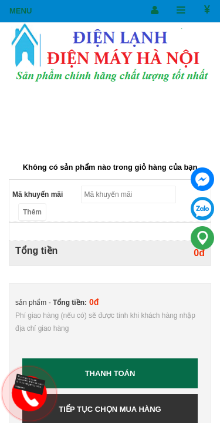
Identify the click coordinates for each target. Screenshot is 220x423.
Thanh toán (110, 373)
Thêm (32, 212)
